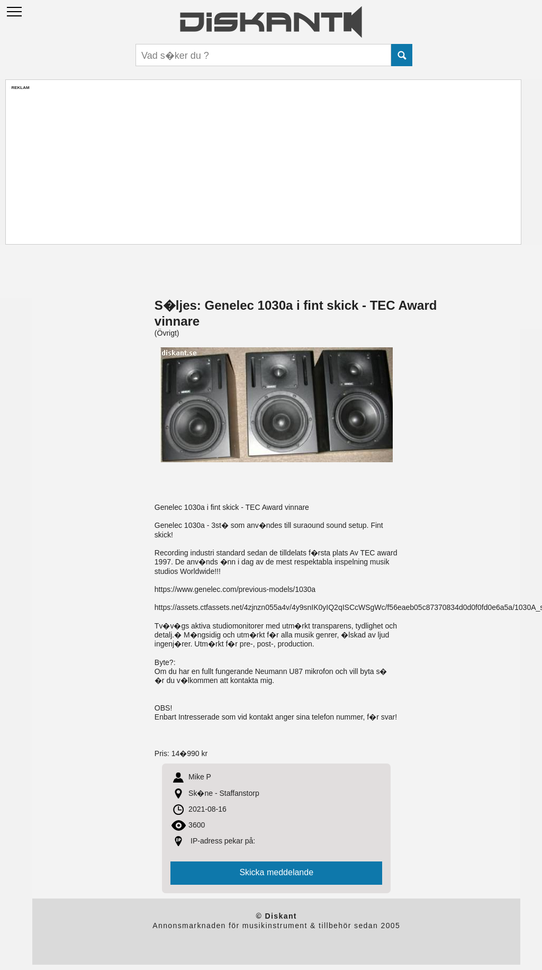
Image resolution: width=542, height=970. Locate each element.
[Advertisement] (263, 165)
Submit (401, 55)
